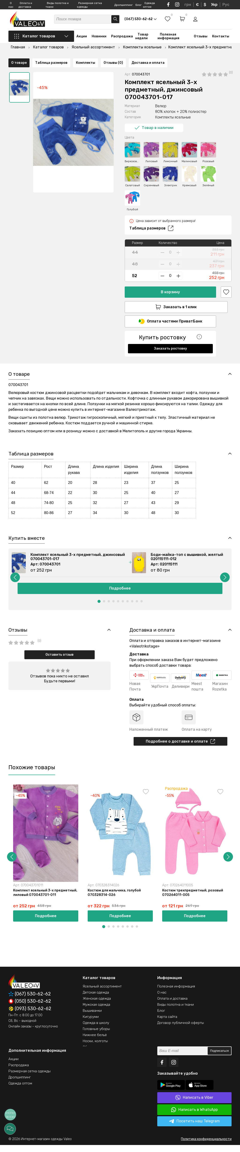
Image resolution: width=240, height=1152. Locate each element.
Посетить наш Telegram (194, 1128)
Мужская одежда (96, 1011)
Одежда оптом (20, 1090)
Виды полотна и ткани (175, 1011)
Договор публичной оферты (180, 1030)
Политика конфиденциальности (206, 1146)
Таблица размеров (151, 216)
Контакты (220, 38)
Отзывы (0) (113, 355)
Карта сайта (167, 1024)
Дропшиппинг (123, 5)
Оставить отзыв (59, 660)
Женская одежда (97, 1005)
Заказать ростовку (170, 338)
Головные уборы (96, 1036)
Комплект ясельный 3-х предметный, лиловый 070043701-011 (44, 901)
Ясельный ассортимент (102, 993)
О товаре (19, 355)
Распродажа (122, 38)
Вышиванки (92, 1018)
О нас (161, 999)
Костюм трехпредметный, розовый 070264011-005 (193, 899)
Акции (81, 38)
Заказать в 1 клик (170, 295)
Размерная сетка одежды (29, 1078)
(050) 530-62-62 (29, 1008)
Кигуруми (91, 1024)
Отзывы (200, 38)
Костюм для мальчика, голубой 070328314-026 (116, 899)
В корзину (170, 280)
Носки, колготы (95, 1048)
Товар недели (141, 38)
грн (187, 4)
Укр (214, 4)
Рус (225, 4)
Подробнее (120, 593)
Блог (138, 5)
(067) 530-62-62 (29, 1000)
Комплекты (85, 355)
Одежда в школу (96, 1030)
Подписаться (219, 1058)
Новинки (99, 38)
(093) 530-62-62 (29, 1015)
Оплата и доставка (172, 1005)
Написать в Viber (194, 1104)
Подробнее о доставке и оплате (180, 747)
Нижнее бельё (95, 1042)
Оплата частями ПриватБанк (170, 310)
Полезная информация (168, 38)
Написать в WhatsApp (194, 1116)
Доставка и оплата (148, 355)
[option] (19, 75)
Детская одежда (96, 999)
